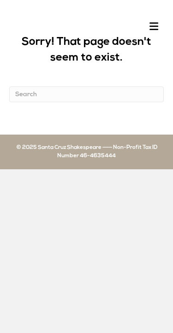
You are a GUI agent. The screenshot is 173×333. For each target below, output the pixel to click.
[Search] (86, 94)
